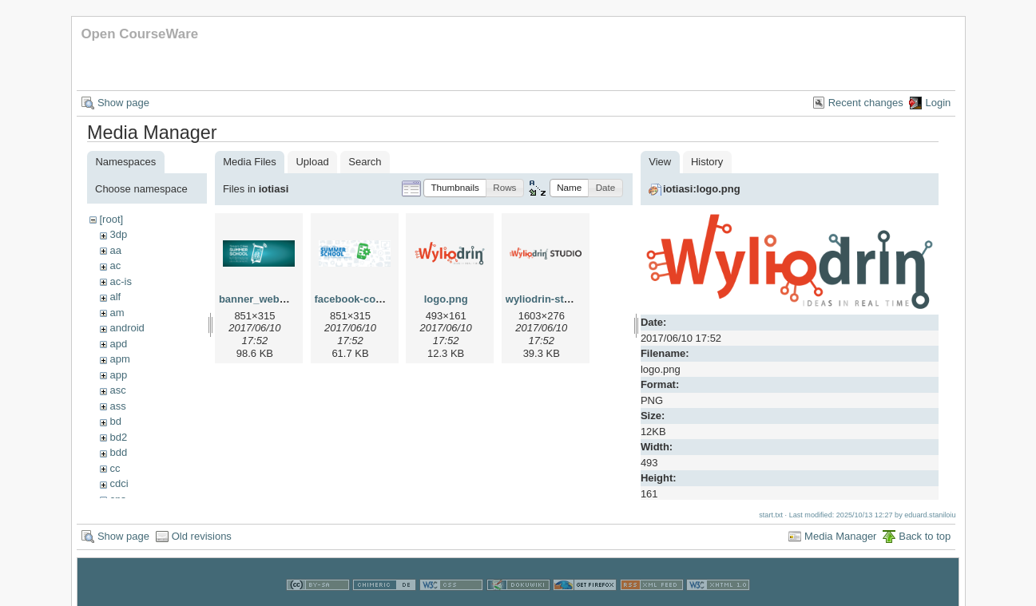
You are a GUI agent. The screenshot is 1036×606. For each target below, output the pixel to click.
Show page (123, 103)
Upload (312, 162)
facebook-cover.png (364, 299)
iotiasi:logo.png (701, 189)
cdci (118, 483)
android (126, 328)
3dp (118, 234)
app (118, 375)
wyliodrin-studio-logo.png (569, 299)
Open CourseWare (139, 34)
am (116, 313)
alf (115, 297)
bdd (118, 452)
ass (117, 406)
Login (938, 103)
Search (364, 162)
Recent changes (865, 103)
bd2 (118, 437)
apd (118, 344)
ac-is (120, 281)
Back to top (925, 534)
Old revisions (202, 534)
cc (114, 468)
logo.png (446, 299)
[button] (454, 188)
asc (117, 390)
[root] (111, 219)
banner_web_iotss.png (275, 299)
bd (115, 421)
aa (115, 250)
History (707, 162)
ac (115, 265)
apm (119, 359)
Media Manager (840, 534)
